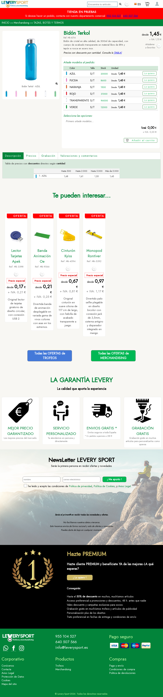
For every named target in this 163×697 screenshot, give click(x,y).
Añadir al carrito (143, 140)
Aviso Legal (124, 486)
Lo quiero (149, 73)
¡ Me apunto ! (114, 479)
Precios (31, 156)
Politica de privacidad (80, 486)
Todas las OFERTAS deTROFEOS (49, 355)
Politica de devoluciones (122, 673)
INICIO (5, 23)
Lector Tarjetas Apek (16, 256)
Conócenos (8, 666)
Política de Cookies (104, 486)
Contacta (6, 669)
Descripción (13, 156)
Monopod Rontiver (94, 253)
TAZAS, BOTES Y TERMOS (49, 23)
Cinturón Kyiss (68, 253)
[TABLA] (118, 53)
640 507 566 (130, 16)
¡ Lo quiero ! (79, 577)
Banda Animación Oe (42, 256)
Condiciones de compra (122, 669)
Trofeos (59, 666)
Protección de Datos (13, 677)
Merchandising (21, 23)
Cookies (6, 680)
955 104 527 (114, 16)
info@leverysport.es (71, 647)
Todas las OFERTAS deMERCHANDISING (113, 355)
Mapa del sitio (9, 684)
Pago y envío (116, 666)
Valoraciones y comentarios (79, 156)
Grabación (48, 156)
